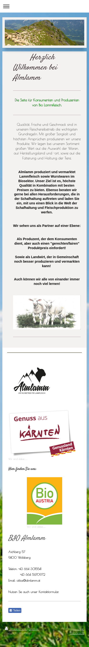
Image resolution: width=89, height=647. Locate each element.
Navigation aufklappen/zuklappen (44, 6)
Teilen (14, 610)
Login (81, 629)
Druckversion (16, 629)
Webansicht (77, 633)
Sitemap (34, 629)
